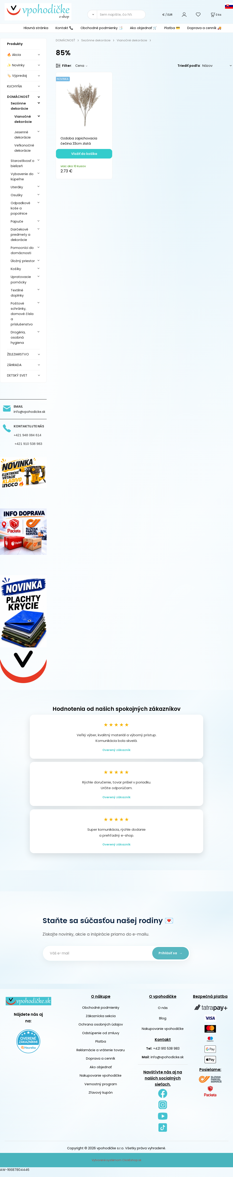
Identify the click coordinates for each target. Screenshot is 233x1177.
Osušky (17, 195)
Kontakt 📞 (64, 28)
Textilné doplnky (17, 293)
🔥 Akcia (14, 54)
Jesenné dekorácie (22, 135)
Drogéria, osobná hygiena (18, 337)
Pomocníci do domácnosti (22, 250)
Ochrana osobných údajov (101, 1029)
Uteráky (17, 187)
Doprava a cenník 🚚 (204, 28)
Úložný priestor (23, 261)
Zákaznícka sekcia (101, 1020)
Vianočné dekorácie (23, 119)
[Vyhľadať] (92, 14)
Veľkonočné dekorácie (24, 148)
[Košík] (215, 14)
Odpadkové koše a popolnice (20, 208)
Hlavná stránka (36, 28)
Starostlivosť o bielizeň (22, 163)
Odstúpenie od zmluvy (100, 1037)
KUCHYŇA (14, 86)
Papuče (17, 221)
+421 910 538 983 (166, 1053)
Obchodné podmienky (100, 1012)
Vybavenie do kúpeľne (22, 176)
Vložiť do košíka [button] (84, 153)
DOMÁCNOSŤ (18, 96)
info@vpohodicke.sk (167, 1061)
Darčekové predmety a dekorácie (20, 234)
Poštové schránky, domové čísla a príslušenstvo (22, 314)
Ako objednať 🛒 (143, 28)
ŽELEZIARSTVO (18, 354)
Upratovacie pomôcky (21, 279)
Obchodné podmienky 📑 (102, 28)
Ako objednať (101, 1071)
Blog (162, 1023)
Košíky (16, 269)
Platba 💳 (172, 28)
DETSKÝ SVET (17, 375)
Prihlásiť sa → (169, 957)
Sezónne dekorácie (19, 106)
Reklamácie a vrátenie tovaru (100, 1054)
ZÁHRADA (14, 365)
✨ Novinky (16, 65)
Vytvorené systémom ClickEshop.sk (116, 1165)
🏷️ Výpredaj (17, 75)
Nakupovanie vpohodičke (101, 1080)
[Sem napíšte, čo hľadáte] (121, 14)
